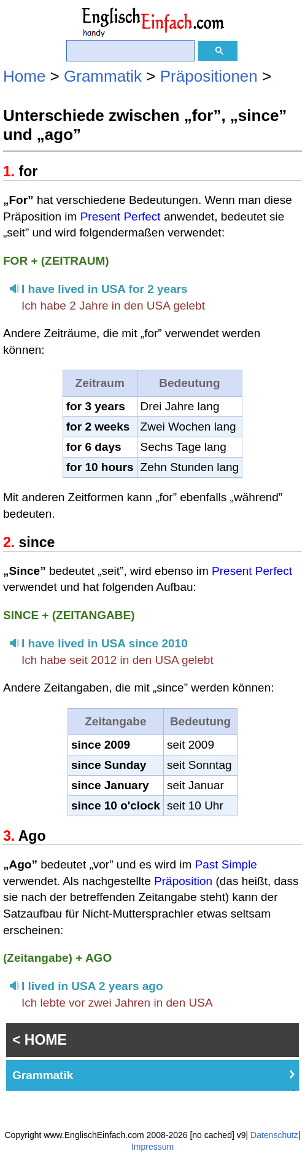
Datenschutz (274, 1135)
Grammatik (103, 76)
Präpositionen (209, 76)
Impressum (152, 1147)
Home (24, 76)
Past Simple (226, 864)
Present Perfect (120, 216)
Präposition (183, 881)
